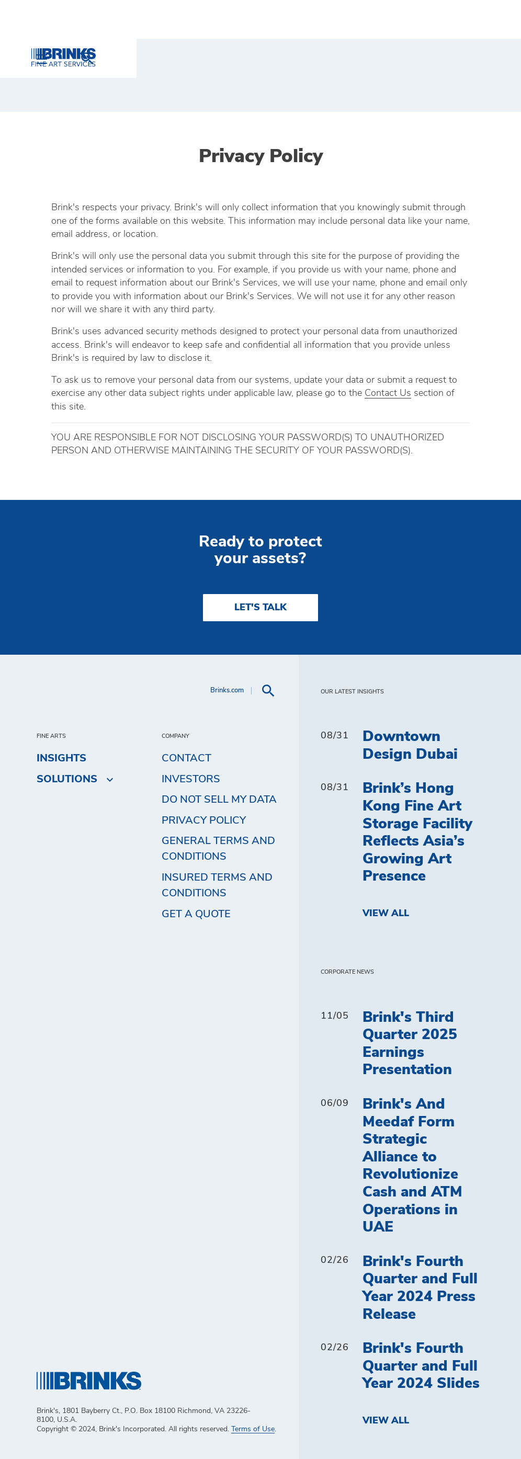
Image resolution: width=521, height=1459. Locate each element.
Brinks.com (227, 690)
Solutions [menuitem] (67, 779)
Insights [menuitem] (61, 758)
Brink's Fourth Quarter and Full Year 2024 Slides (421, 1366)
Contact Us (388, 393)
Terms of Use (253, 1429)
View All (386, 913)
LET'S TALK (260, 607)
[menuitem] (471, 58)
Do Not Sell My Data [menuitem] (219, 799)
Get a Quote (196, 914)
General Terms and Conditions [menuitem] (218, 849)
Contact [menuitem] (186, 758)
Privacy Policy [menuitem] (204, 820)
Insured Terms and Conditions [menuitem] (217, 885)
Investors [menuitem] (191, 779)
